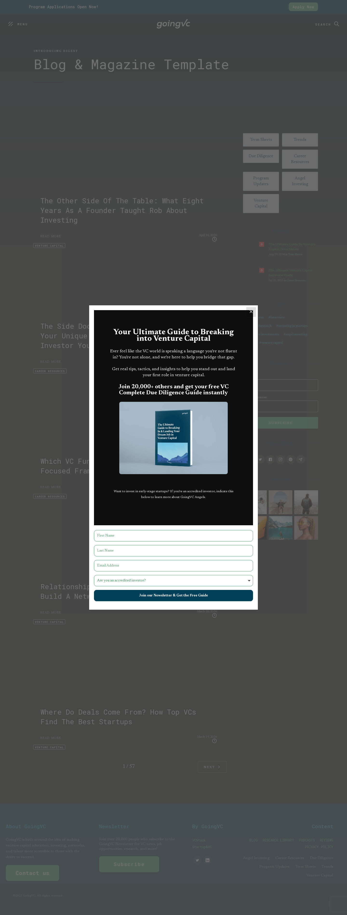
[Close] (251, 312)
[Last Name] (173, 550)
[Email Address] (173, 565)
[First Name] (173, 535)
